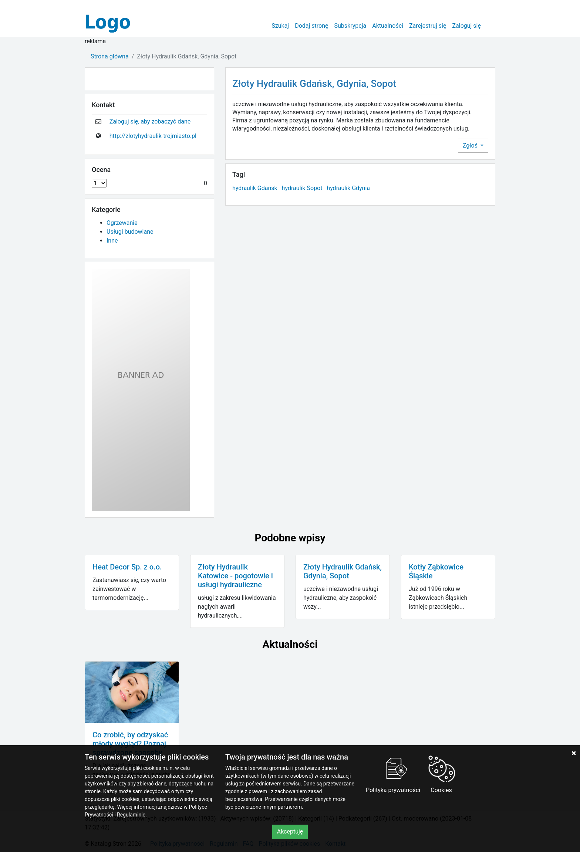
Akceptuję (290, 831)
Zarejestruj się (427, 25)
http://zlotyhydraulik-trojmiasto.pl (152, 135)
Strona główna (110, 56)
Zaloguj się (466, 25)
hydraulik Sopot (302, 188)
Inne (112, 240)
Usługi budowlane (130, 231)
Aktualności (387, 25)
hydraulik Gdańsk (254, 188)
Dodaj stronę (311, 25)
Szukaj (280, 25)
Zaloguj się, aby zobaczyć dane (150, 121)
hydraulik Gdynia (348, 188)
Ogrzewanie (122, 222)
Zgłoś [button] (471, 145)
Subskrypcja (350, 25)
